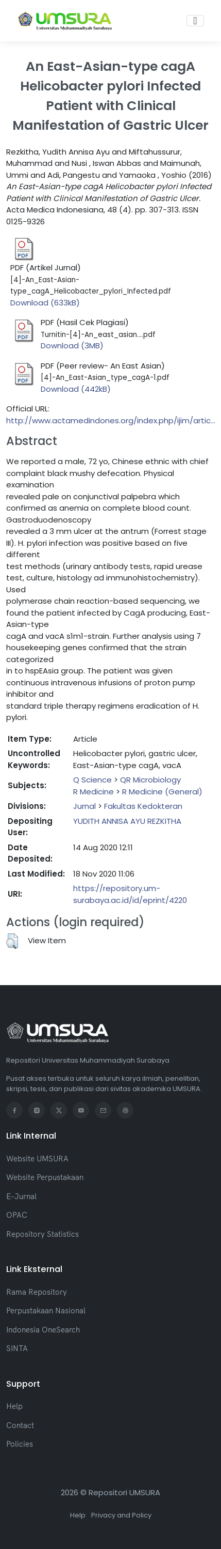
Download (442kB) (76, 389)
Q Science (92, 779)
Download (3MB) (72, 345)
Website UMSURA (37, 1158)
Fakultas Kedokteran (143, 806)
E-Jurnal (21, 1196)
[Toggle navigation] (194, 20)
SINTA (17, 1348)
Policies (19, 1444)
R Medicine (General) (162, 791)
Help (14, 1406)
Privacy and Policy (121, 1515)
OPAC (16, 1215)
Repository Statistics (42, 1234)
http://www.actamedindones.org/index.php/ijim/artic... (110, 420)
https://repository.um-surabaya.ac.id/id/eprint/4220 (130, 894)
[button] (12, 941)
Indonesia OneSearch (43, 1330)
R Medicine (93, 791)
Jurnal (84, 806)
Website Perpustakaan (44, 1177)
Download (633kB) (45, 302)
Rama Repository (36, 1292)
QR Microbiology (150, 779)
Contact (20, 1425)
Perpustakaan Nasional (46, 1310)
